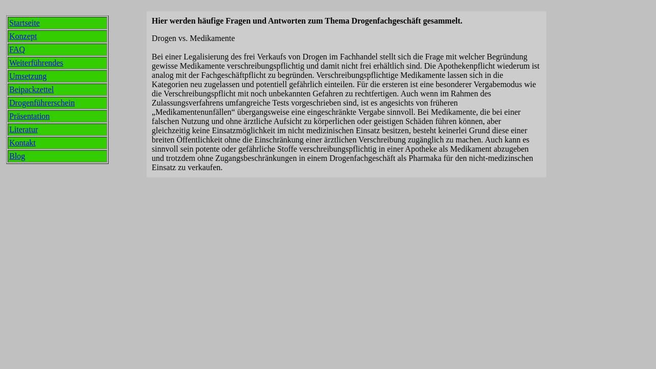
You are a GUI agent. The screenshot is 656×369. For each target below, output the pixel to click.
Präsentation (29, 116)
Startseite (24, 22)
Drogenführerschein (42, 102)
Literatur (23, 129)
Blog (17, 156)
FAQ (17, 49)
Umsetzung (28, 76)
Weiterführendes (36, 62)
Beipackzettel (31, 89)
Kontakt (22, 142)
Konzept (23, 36)
